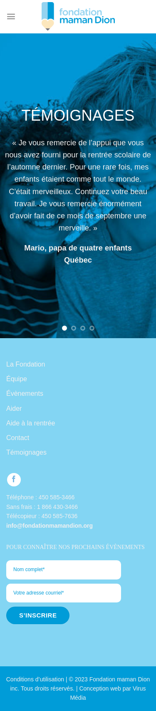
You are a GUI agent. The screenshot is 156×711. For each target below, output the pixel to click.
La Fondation (25, 364)
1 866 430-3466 (57, 507)
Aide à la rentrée (30, 423)
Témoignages (26, 452)
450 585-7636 (59, 516)
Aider (14, 408)
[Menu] (11, 16)
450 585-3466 (56, 497)
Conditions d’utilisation (35, 679)
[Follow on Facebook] (14, 480)
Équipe (16, 378)
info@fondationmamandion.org (49, 525)
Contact (17, 437)
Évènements (24, 393)
